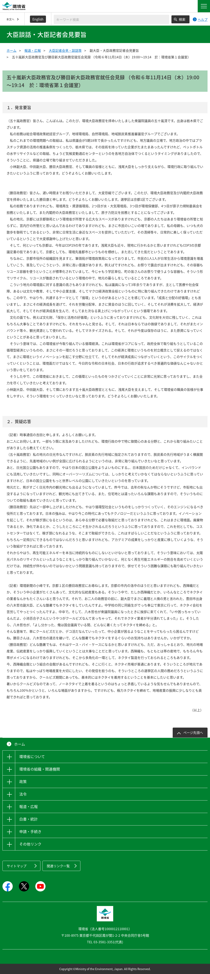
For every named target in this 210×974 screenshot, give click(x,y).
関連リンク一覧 (58, 865)
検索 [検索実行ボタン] (182, 19)
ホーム (11, 50)
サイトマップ (16, 865)
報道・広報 (32, 50)
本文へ (10, 19)
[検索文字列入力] (111, 19)
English (37, 19)
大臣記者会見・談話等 (65, 50)
